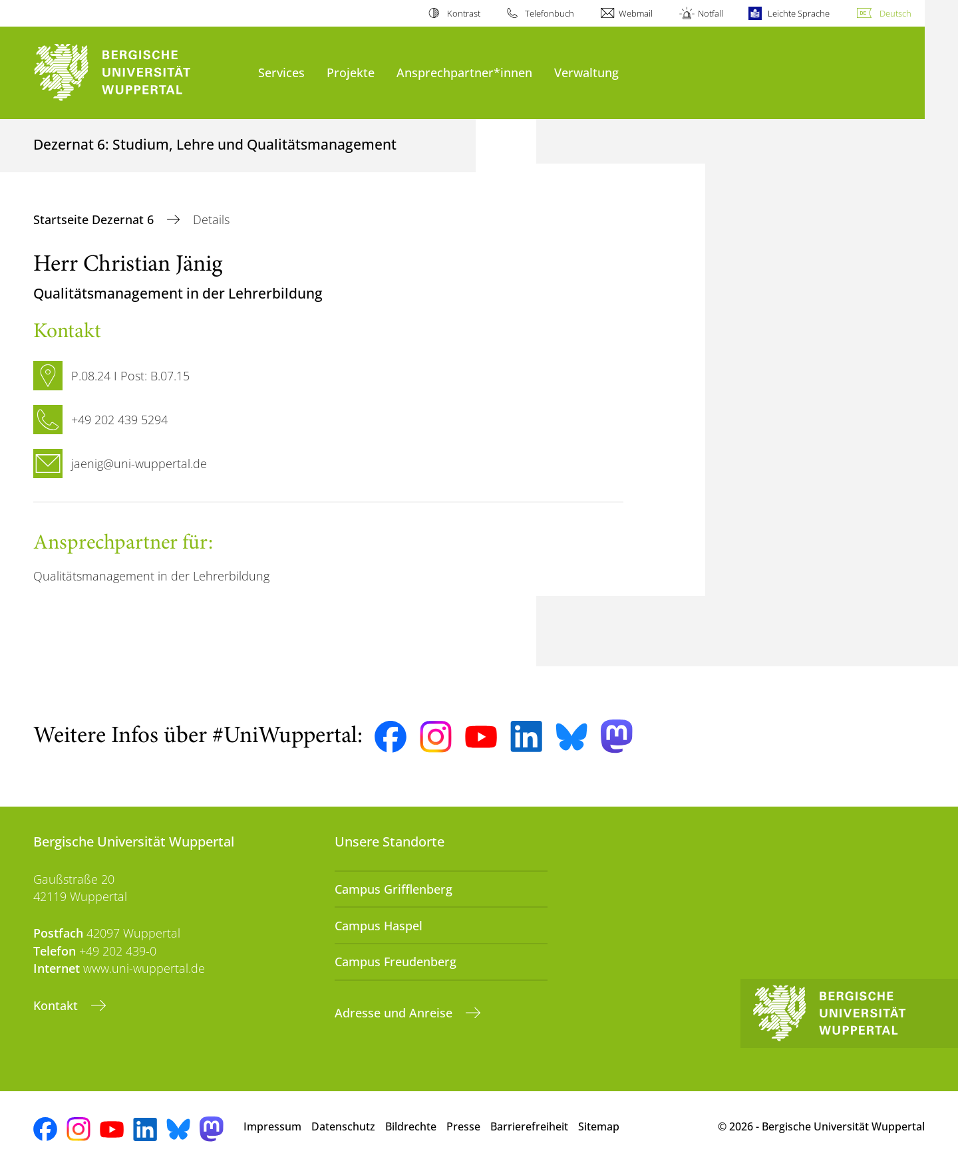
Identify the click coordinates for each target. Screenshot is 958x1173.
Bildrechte (410, 1126)
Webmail (636, 13)
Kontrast (463, 13)
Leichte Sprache (799, 13)
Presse (463, 1126)
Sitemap (598, 1126)
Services (281, 72)
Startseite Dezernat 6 (95, 219)
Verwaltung (586, 72)
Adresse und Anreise (395, 1013)
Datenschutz (343, 1126)
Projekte (351, 72)
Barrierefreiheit (529, 1126)
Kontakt (57, 1005)
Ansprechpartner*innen (464, 72)
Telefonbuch (549, 13)
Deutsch (895, 13)
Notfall (710, 13)
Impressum (272, 1126)
